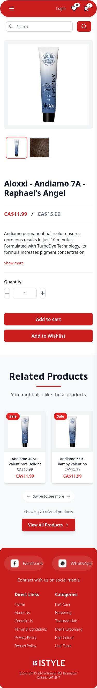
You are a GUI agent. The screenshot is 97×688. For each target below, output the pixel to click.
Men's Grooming (68, 629)
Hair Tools (63, 645)
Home (20, 604)
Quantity (12, 282)
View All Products (48, 525)
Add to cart (48, 319)
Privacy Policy (25, 637)
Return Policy (25, 645)
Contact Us (24, 620)
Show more (14, 262)
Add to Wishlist (48, 336)
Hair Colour (64, 637)
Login (61, 8)
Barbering (63, 612)
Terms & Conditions (31, 629)
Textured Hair (66, 620)
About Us (22, 612)
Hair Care (62, 604)
